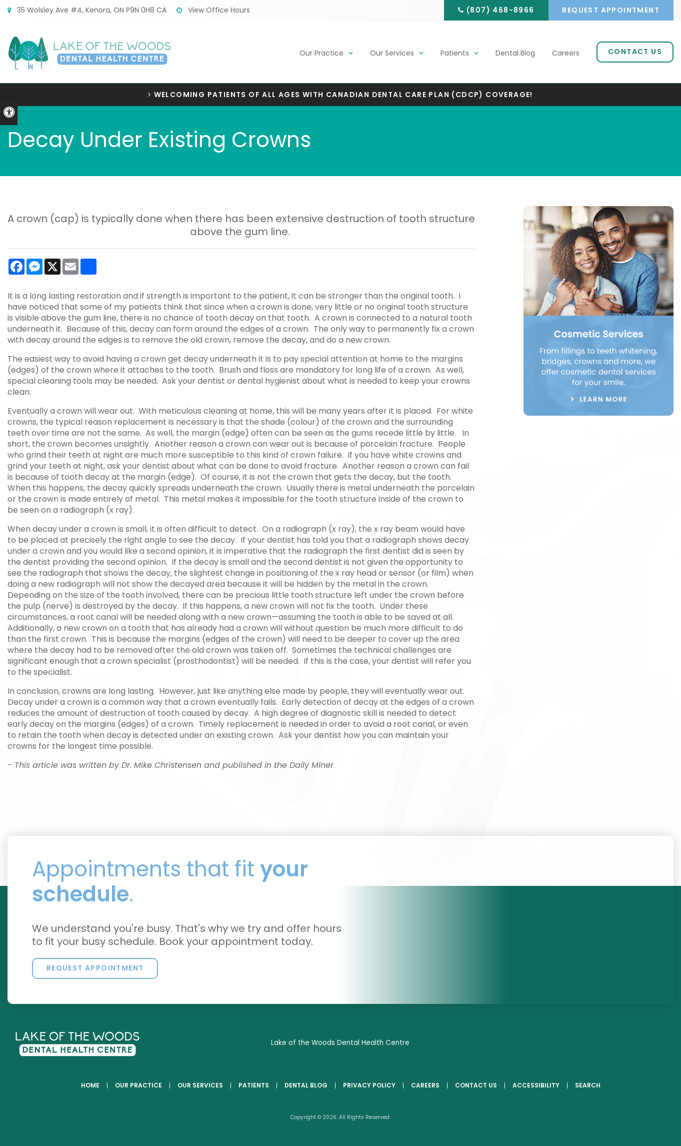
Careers (566, 54)
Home (90, 1085)
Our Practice (322, 54)
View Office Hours (213, 10)
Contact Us (635, 52)
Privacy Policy (369, 1085)
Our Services (392, 54)
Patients (454, 54)
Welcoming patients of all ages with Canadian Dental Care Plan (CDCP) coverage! (343, 95)
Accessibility (536, 1085)
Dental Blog (515, 54)
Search (587, 1085)
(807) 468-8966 (499, 10)
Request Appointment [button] (611, 10)
